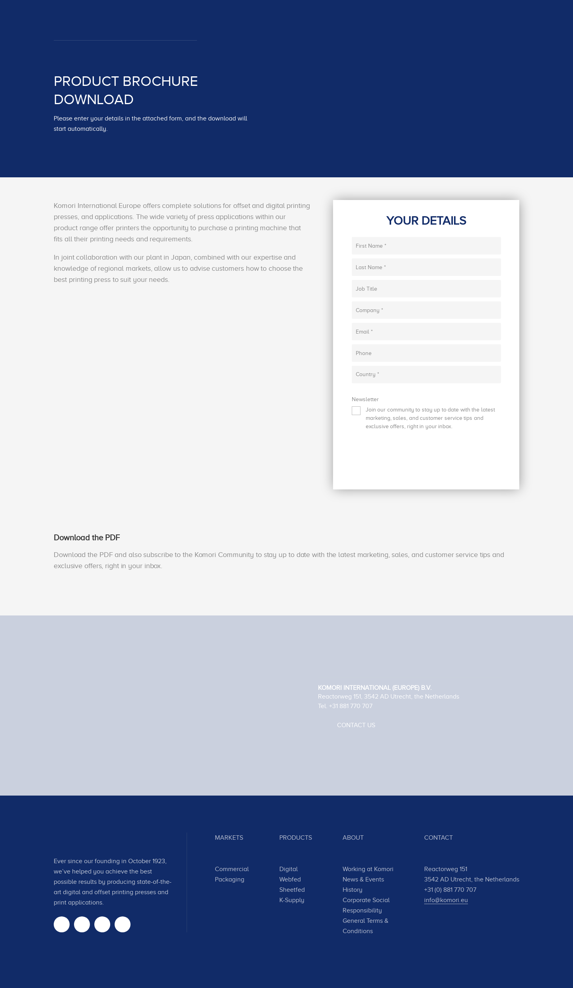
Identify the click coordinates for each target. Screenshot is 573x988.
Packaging (229, 879)
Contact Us (356, 725)
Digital (288, 869)
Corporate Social (366, 900)
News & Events (363, 879)
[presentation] (412, 458)
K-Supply (291, 900)
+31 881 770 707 (350, 706)
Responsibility (362, 910)
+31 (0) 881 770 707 (450, 889)
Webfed (290, 879)
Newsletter (365, 399)
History (353, 889)
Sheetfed (292, 889)
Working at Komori (368, 869)
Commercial (232, 869)
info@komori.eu (446, 900)
